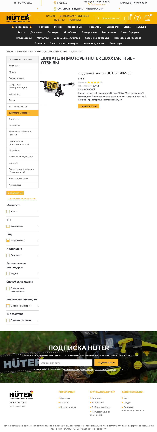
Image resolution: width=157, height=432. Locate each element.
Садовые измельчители (67, 38)
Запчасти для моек (93, 43)
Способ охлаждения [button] (19, 281)
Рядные (14, 274)
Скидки (127, 403)
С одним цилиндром (21, 306)
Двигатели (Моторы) (19, 113)
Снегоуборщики (130, 32)
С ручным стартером (21, 320)
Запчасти (40, 43)
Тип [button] (8, 219)
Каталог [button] (51, 16)
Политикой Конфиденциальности (78, 370)
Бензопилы (113, 27)
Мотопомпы (109, 32)
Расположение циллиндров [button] (16, 265)
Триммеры (43, 27)
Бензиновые (17, 226)
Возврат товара (68, 407)
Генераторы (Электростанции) (18, 86)
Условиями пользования (105, 370)
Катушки (141, 27)
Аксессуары (116, 43)
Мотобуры (43, 38)
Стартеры (53, 32)
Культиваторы (24, 38)
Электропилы (89, 32)
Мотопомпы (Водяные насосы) (20, 133)
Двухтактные (17, 241)
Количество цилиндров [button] (21, 299)
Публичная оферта (101, 407)
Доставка (65, 398)
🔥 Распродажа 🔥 (21, 27)
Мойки (58, 27)
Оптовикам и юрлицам (74, 16)
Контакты (75, 20)
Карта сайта (98, 403)
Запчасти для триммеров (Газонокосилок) (21, 171)
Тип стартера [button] (14, 314)
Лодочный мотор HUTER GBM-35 (105, 73)
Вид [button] (9, 234)
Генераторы (94, 27)
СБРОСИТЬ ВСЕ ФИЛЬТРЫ (22, 199)
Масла (21, 32)
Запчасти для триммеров (64, 43)
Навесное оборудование (127, 38)
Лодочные (16, 255)
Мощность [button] (13, 205)
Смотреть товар (88, 106)
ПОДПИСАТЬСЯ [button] (106, 363)
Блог (126, 398)
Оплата (64, 403)
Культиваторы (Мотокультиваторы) (19, 142)
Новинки (59, 20)
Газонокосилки (75, 27)
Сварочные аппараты (97, 38)
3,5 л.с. (14, 212)
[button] (97, 4)
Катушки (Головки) (18, 107)
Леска (127, 27)
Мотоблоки (70, 32)
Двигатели (36, 32)
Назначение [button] (14, 248)
